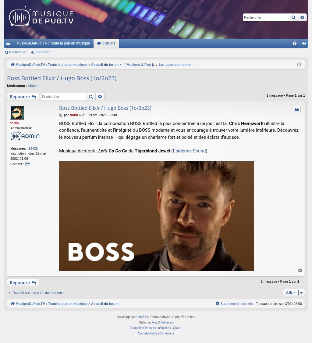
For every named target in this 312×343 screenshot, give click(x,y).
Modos (33, 86)
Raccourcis (9, 44)
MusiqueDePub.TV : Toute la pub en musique (53, 43)
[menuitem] (294, 43)
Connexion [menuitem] (305, 44)
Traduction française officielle (149, 328)
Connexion (43, 52)
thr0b (14, 123)
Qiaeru (177, 328)
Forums (109, 43)
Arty (154, 322)
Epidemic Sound (189, 151)
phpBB (142, 317)
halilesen (167, 322)
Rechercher (18, 52)
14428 (33, 148)
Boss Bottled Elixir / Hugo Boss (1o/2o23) (61, 78)
